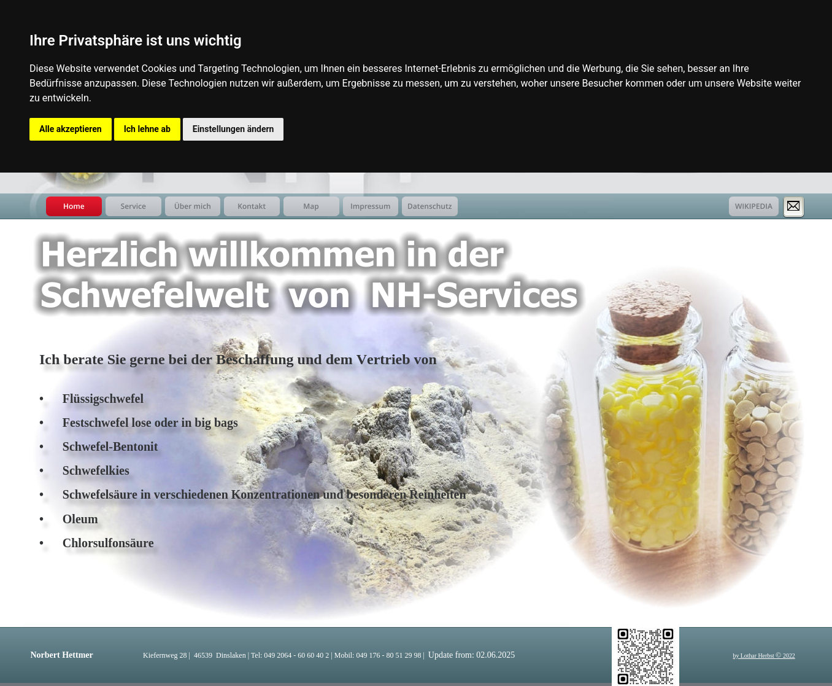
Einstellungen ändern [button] (233, 129)
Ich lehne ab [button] (147, 129)
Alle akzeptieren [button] (70, 129)
